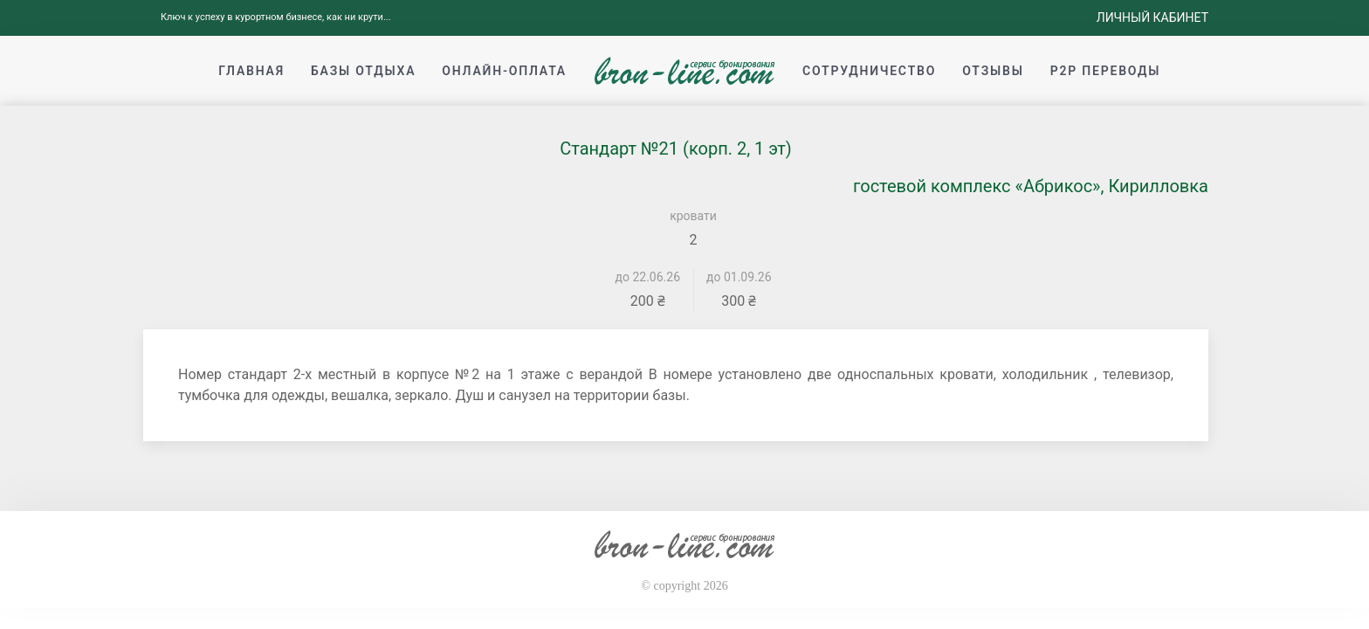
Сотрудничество (869, 71)
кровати (693, 216)
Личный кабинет (1152, 17)
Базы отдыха (363, 71)
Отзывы (992, 71)
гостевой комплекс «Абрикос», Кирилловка (1030, 186)
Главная (251, 71)
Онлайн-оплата (504, 71)
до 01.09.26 (739, 277)
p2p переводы (1105, 71)
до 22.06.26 (648, 277)
